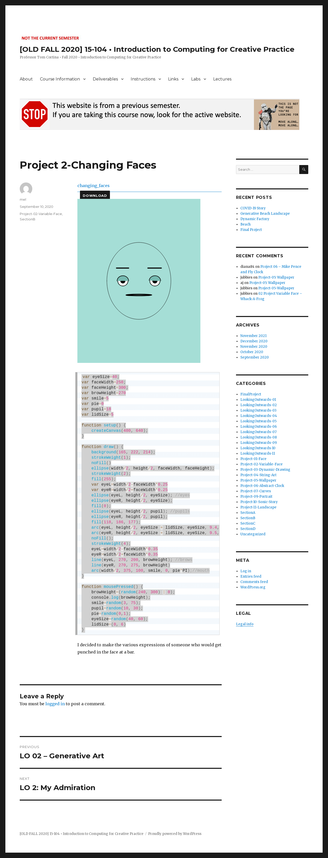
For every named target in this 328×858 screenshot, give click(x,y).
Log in (245, 571)
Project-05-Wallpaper (276, 288)
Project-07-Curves (255, 491)
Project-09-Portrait (256, 496)
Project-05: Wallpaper (276, 277)
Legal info (244, 624)
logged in (55, 703)
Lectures (222, 79)
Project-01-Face (253, 459)
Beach (245, 224)
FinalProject (250, 394)
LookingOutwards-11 (257, 453)
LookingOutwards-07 (258, 432)
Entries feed (250, 576)
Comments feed (254, 582)
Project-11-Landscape (258, 507)
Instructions (143, 79)
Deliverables (105, 79)
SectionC (247, 523)
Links (173, 79)
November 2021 (253, 336)
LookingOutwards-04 (258, 416)
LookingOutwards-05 (258, 421)
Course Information (60, 79)
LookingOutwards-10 (257, 448)
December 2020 (254, 341)
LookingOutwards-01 (258, 399)
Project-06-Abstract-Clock (262, 486)
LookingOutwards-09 (258, 443)
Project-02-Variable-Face (41, 214)
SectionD (247, 529)
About (26, 79)
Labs (195, 79)
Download (95, 195)
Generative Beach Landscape (265, 213)
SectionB (27, 219)
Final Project (251, 230)
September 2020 (254, 357)
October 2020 (251, 352)
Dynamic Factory (254, 219)
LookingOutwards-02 (258, 405)
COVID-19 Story (253, 208)
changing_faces (93, 185)
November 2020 (253, 346)
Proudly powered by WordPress (174, 834)
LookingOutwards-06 (258, 426)
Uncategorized (252, 534)
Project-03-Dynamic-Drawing (265, 469)
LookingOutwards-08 (258, 437)
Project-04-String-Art (258, 475)
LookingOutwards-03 (258, 410)
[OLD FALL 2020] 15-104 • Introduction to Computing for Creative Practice (157, 49)
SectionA (247, 512)
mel (23, 199)
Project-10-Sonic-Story (259, 502)
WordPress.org (252, 587)
